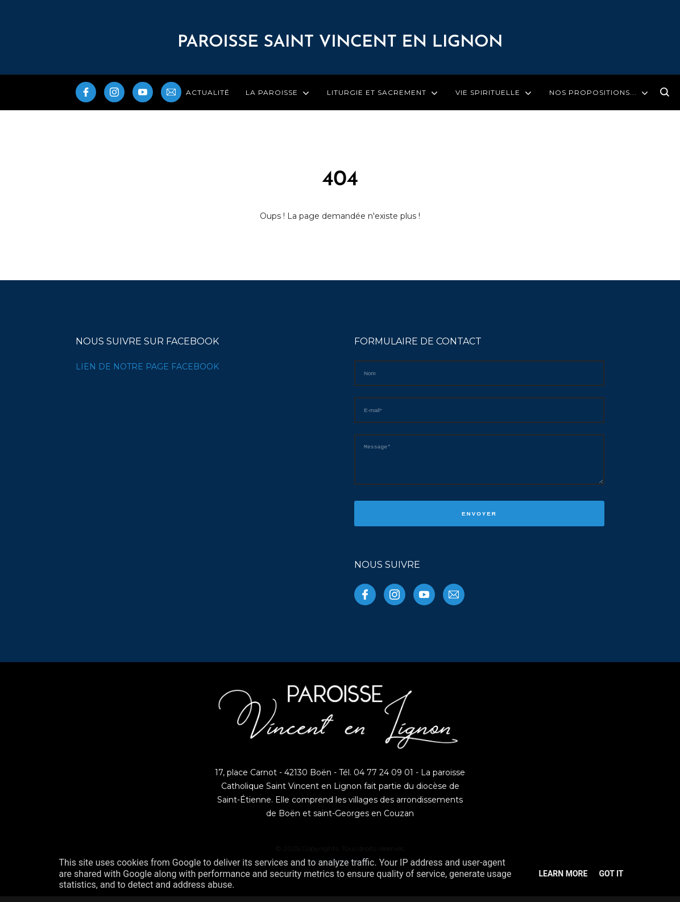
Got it (611, 873)
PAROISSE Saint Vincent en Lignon (340, 42)
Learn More (562, 873)
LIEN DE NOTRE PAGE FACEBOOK (147, 366)
